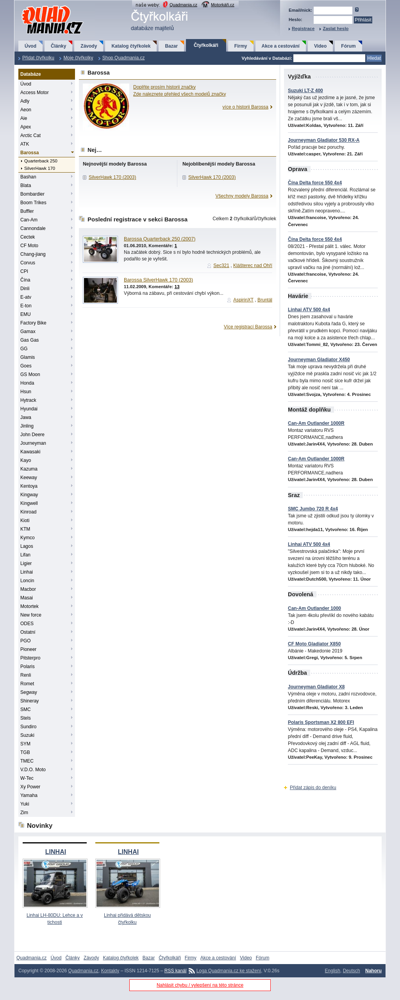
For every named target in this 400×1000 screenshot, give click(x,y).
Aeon (25, 109)
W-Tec (27, 778)
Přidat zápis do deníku (313, 787)
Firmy (240, 46)
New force (30, 615)
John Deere (32, 434)
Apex (25, 127)
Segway (28, 692)
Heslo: (295, 19)
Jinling (27, 426)
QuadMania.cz (42, 6)
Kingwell (29, 503)
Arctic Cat (30, 135)
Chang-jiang (33, 254)
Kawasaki (30, 452)
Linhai (26, 572)
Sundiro (28, 726)
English (332, 970)
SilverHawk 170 (39, 168)
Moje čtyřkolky (78, 58)
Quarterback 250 (40, 161)
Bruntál (264, 300)
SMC (25, 709)
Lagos (26, 546)
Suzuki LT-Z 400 (305, 90)
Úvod (30, 46)
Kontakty (110, 970)
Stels (25, 718)
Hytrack (28, 400)
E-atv (25, 297)
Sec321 (221, 265)
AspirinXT (243, 300)
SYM (25, 744)
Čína (25, 280)
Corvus (27, 263)
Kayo (25, 460)
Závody (88, 46)
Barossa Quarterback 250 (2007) (159, 239)
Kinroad (28, 512)
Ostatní (28, 632)
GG (24, 348)
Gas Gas (29, 340)
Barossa (29, 152)
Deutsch (351, 970)
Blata (25, 185)
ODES (27, 623)
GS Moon (30, 374)
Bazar (171, 46)
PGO (25, 640)
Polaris (27, 666)
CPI (24, 271)
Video (320, 46)
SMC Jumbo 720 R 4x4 (313, 509)
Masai (26, 598)
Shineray (29, 701)
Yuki (24, 804)
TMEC (27, 761)
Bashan (28, 177)
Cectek (27, 237)
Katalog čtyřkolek (130, 46)
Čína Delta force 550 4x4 (315, 182)
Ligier (26, 563)
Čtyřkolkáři (206, 45)
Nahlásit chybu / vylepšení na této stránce (200, 985)
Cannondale (33, 228)
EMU (25, 314)
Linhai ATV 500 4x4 (309, 309)
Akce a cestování (281, 46)
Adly (24, 101)
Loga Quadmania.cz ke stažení (228, 970)
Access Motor (34, 92)
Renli (25, 675)
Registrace (303, 28)
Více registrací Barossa (248, 327)
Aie (23, 118)
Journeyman (33, 443)
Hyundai (29, 409)
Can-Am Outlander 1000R (316, 423)
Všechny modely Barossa (242, 196)
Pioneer (28, 649)
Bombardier (32, 194)
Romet (27, 683)
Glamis (27, 357)
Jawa (25, 417)
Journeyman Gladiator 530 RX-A (323, 140)
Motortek (29, 606)
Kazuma (29, 469)
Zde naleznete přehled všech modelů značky (179, 94)
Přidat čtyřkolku (38, 58)
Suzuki (27, 735)
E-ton (26, 305)
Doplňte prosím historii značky (164, 87)
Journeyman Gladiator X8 (316, 687)
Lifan (25, 555)
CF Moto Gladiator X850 (314, 644)
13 (177, 286)
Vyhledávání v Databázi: (267, 58)
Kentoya (29, 486)
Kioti (24, 520)
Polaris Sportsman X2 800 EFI (321, 722)
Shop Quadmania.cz (123, 58)
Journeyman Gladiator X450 (319, 359)
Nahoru (373, 970)
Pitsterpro (30, 658)
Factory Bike (33, 323)
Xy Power (30, 787)
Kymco (27, 537)
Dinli (24, 288)
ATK (24, 144)
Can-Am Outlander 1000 (314, 608)
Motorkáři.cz (222, 4)
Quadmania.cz (183, 4)
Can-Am (29, 220)
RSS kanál (175, 970)
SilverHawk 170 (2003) (112, 177)
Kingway (29, 494)
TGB (25, 752)
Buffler (27, 211)
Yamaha (29, 795)
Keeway (28, 477)
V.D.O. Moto (33, 769)
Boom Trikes (33, 202)
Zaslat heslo (335, 28)
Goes (26, 366)
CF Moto (29, 245)
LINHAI (55, 851)
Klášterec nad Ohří (252, 265)
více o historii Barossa (245, 107)
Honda (27, 383)
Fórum (348, 46)
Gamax (28, 331)
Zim (24, 812)
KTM (25, 529)
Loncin (27, 580)
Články (58, 46)
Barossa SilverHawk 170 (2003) (158, 280)
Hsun (25, 391)
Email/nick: (300, 10)
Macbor (28, 589)
